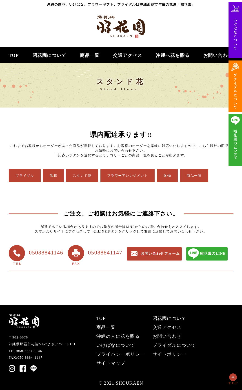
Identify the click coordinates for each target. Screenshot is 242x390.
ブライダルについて (174, 345)
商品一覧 (89, 55)
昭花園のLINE (213, 253)
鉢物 (167, 175)
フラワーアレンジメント (127, 175)
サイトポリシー (169, 354)
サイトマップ (110, 363)
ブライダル (25, 175)
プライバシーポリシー (120, 354)
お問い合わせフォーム (160, 253)
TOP (14, 55)
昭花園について (50, 55)
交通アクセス (127, 55)
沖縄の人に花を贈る (118, 336)
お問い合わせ (217, 55)
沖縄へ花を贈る (173, 55)
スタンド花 (82, 175)
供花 (53, 175)
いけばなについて (115, 345)
